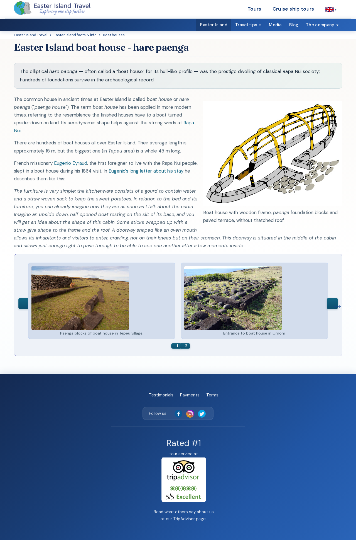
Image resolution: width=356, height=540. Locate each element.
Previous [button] (24, 303)
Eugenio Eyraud (70, 163)
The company (320, 25)
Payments (190, 395)
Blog (293, 25)
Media (275, 25)
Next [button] (332, 303)
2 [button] (186, 346)
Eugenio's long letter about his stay (146, 171)
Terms (212, 395)
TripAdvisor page (189, 519)
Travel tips (246, 25)
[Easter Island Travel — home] (52, 8)
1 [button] (177, 346)
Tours (254, 9)
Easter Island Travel (30, 35)
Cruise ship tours (293, 9)
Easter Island (213, 25)
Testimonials (161, 395)
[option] (101, 301)
